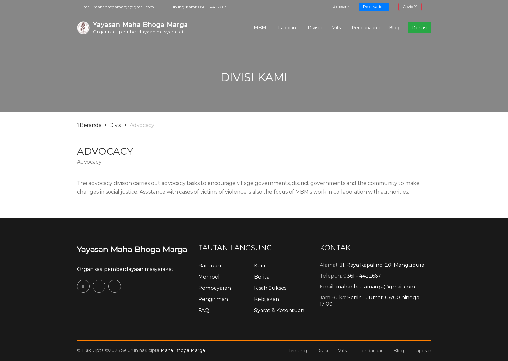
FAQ (203, 310)
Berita (261, 277)
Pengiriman (213, 299)
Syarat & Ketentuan (279, 310)
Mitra (337, 28)
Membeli (209, 277)
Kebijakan (266, 299)
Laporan (287, 28)
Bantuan (209, 266)
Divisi (313, 28)
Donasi (419, 28)
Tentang (297, 351)
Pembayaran (214, 288)
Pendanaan (364, 28)
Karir (260, 266)
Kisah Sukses (270, 288)
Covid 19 (410, 6)
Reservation (374, 6)
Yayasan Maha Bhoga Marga (132, 249)
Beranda (89, 125)
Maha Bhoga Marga (183, 350)
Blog (394, 28)
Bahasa (339, 6)
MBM (260, 28)
